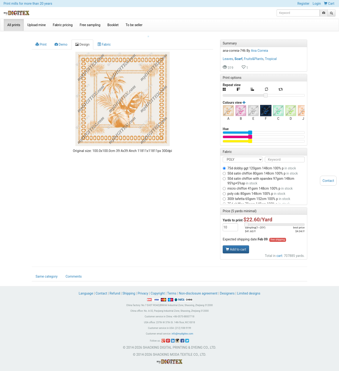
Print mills (28, 3)
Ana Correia (259, 47)
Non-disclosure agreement (198, 293)
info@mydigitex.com (182, 334)
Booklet (112, 25)
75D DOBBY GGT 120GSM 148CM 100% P (259, 164)
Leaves (228, 55)
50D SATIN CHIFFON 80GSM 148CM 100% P (260, 170)
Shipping (128, 293)
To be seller (134, 25)
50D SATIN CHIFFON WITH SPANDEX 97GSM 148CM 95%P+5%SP (258, 177)
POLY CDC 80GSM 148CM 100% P (254, 190)
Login (317, 3)
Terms (171, 293)
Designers (227, 293)
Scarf (238, 55)
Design (82, 41)
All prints (13, 25)
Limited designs (248, 293)
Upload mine (36, 25)
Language (86, 293)
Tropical (271, 55)
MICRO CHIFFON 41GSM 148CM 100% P (258, 185)
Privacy (142, 293)
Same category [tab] (46, 277)
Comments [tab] (73, 277)
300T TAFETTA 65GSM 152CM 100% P (256, 195)
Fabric (104, 41)
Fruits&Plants (253, 55)
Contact (101, 293)
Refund (114, 293)
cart (279, 252)
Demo (61, 41)
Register (303, 3)
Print (41, 41)
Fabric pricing (63, 25)
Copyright (158, 293)
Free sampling (90, 25)
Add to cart (236, 245)
